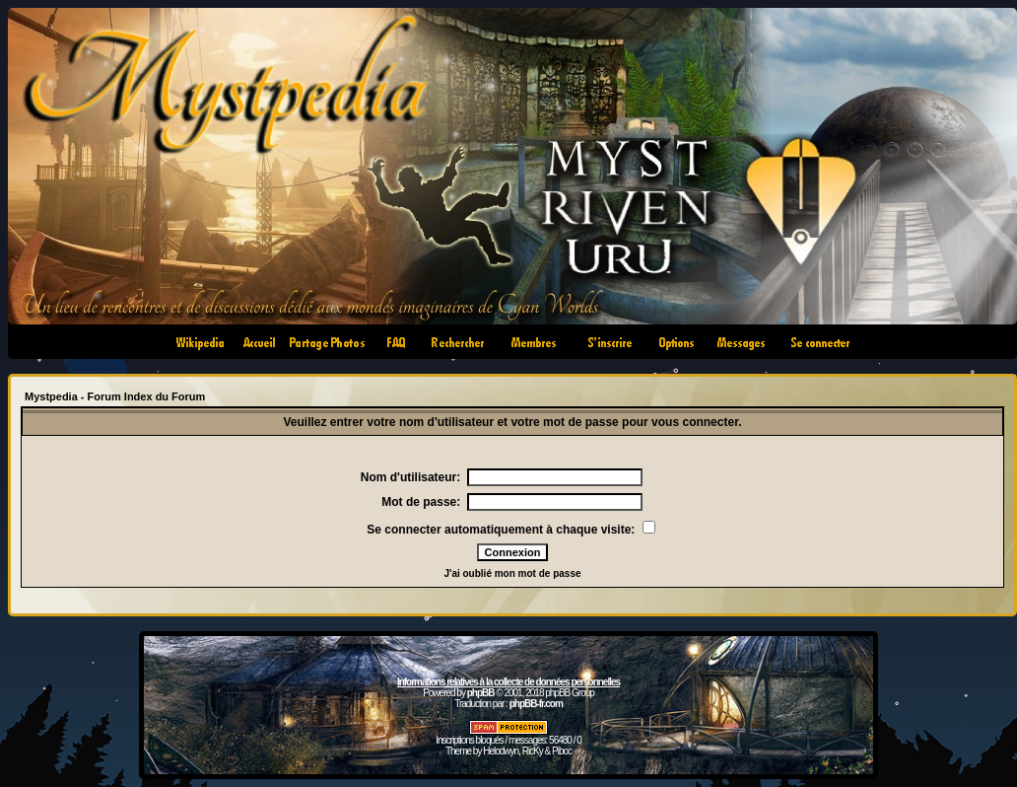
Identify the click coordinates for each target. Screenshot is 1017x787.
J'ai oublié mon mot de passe (511, 573)
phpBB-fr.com (536, 703)
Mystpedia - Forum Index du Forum (115, 396)
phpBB (481, 692)
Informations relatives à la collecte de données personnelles (508, 682)
